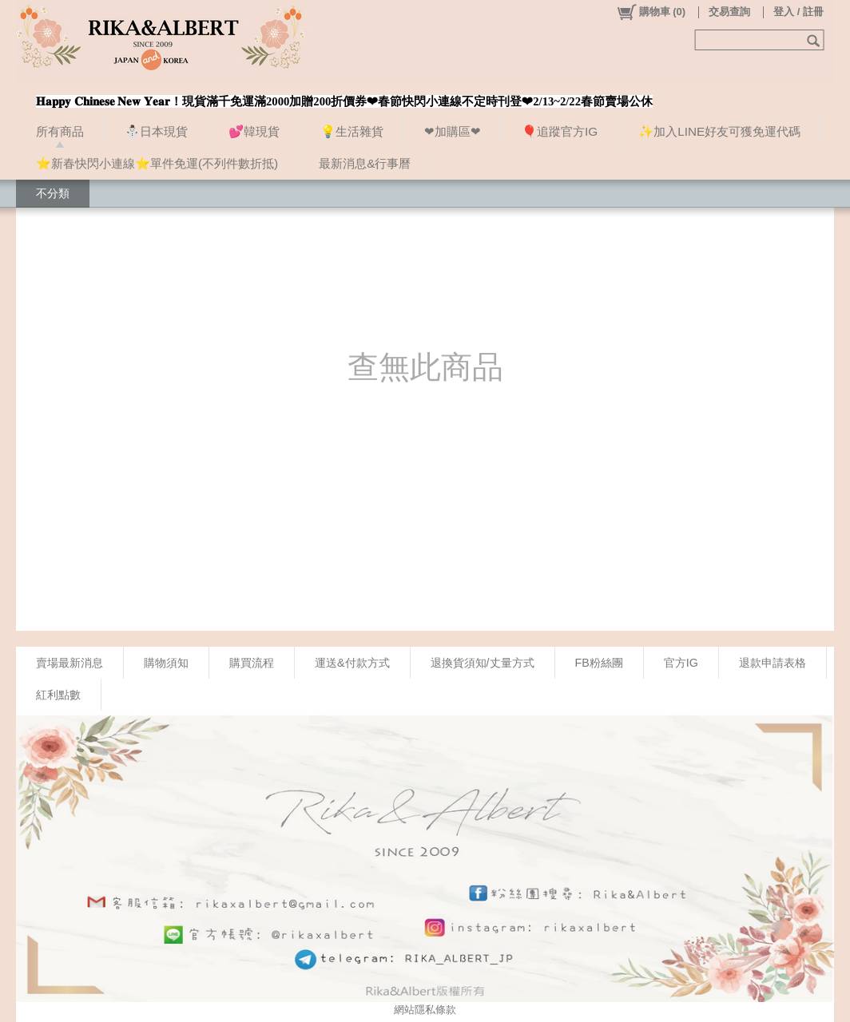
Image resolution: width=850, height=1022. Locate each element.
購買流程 (251, 662)
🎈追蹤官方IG (560, 131)
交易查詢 (729, 12)
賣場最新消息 (69, 662)
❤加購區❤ (452, 131)
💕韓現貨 (254, 131)
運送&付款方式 (352, 662)
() (650, 12)
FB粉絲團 (599, 662)
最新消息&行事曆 (365, 163)
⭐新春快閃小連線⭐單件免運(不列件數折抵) (157, 163)
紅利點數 (58, 694)
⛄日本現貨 (156, 131)
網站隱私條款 (425, 1010)
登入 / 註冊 (798, 12)
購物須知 (166, 662)
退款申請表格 (772, 662)
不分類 (53, 193)
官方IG (681, 662)
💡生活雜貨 (351, 131)
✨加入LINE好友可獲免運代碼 (719, 131)
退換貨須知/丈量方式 (482, 662)
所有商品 (60, 131)
